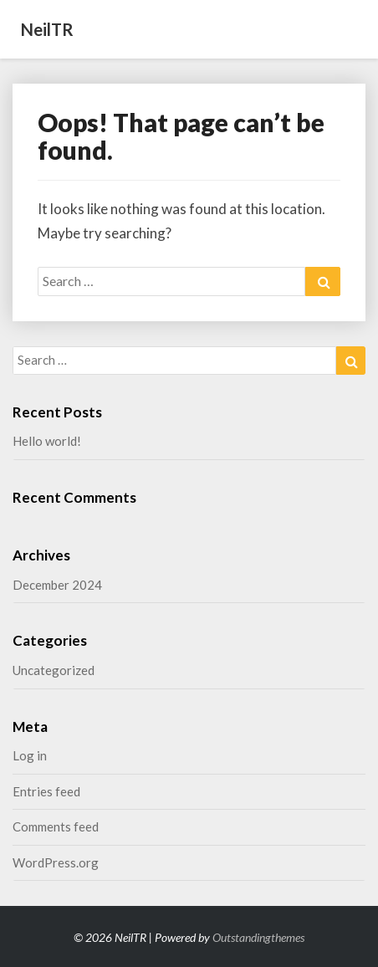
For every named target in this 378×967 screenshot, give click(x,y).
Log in (30, 755)
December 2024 (57, 584)
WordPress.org (56, 862)
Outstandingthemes (258, 937)
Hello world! (47, 440)
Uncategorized (53, 670)
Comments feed (56, 826)
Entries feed (46, 791)
